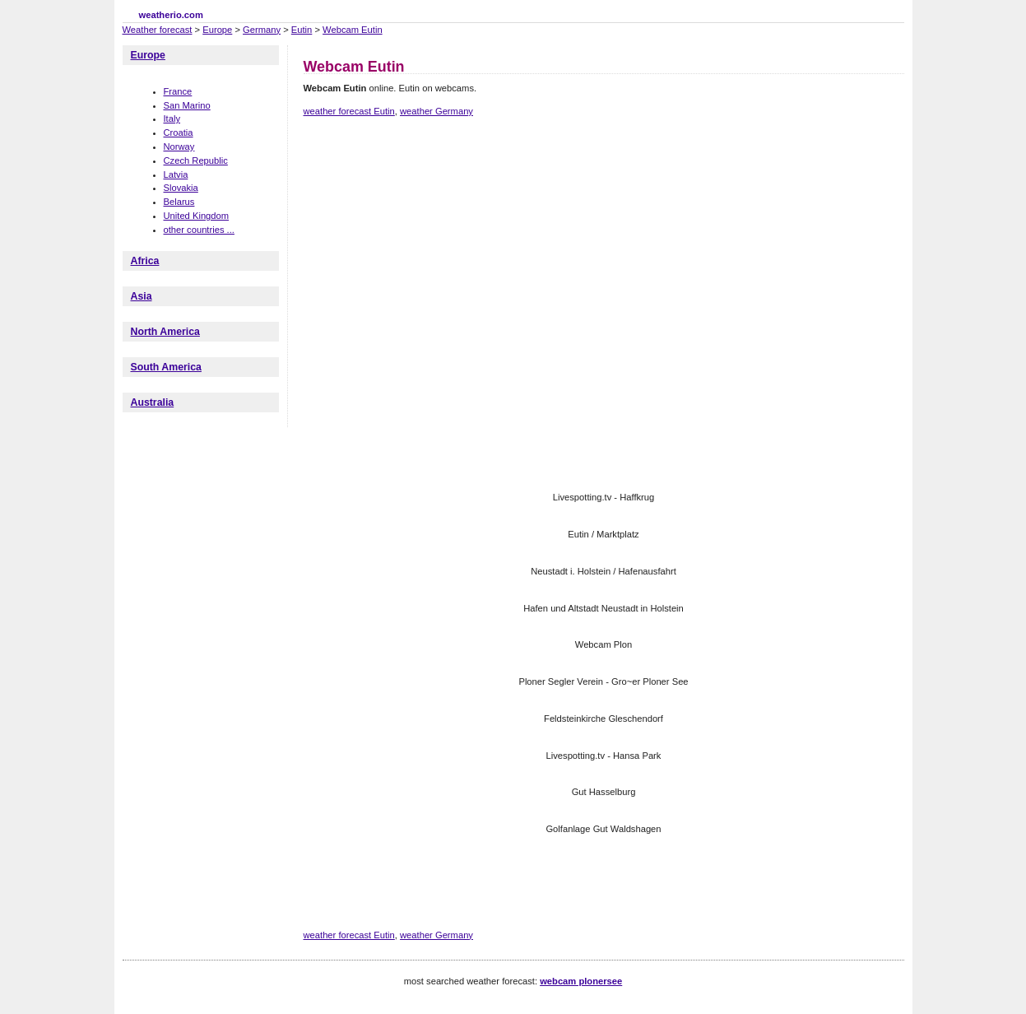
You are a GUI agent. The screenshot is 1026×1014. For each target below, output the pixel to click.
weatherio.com (171, 15)
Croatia (178, 132)
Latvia (176, 174)
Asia (141, 296)
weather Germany (436, 111)
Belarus (179, 202)
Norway (179, 146)
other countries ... (199, 230)
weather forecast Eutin (349, 111)
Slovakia (181, 188)
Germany (262, 30)
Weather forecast (158, 30)
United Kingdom (197, 216)
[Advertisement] (603, 188)
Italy (172, 118)
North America (165, 331)
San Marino (187, 105)
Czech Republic (196, 160)
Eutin (302, 30)
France (178, 91)
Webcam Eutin (353, 30)
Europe (217, 30)
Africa (145, 261)
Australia (152, 402)
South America (166, 367)
